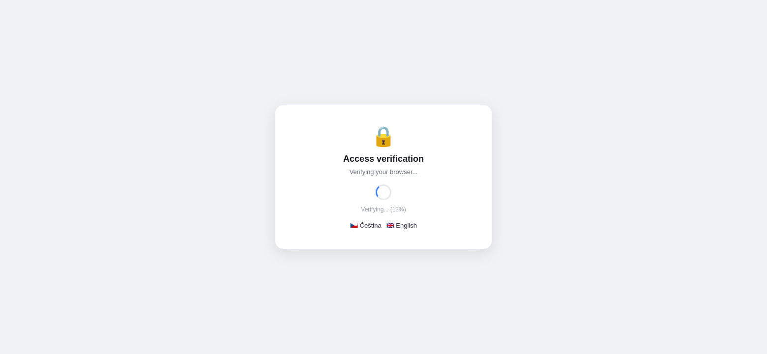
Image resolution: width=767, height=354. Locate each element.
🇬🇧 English (401, 225)
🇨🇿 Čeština (366, 225)
